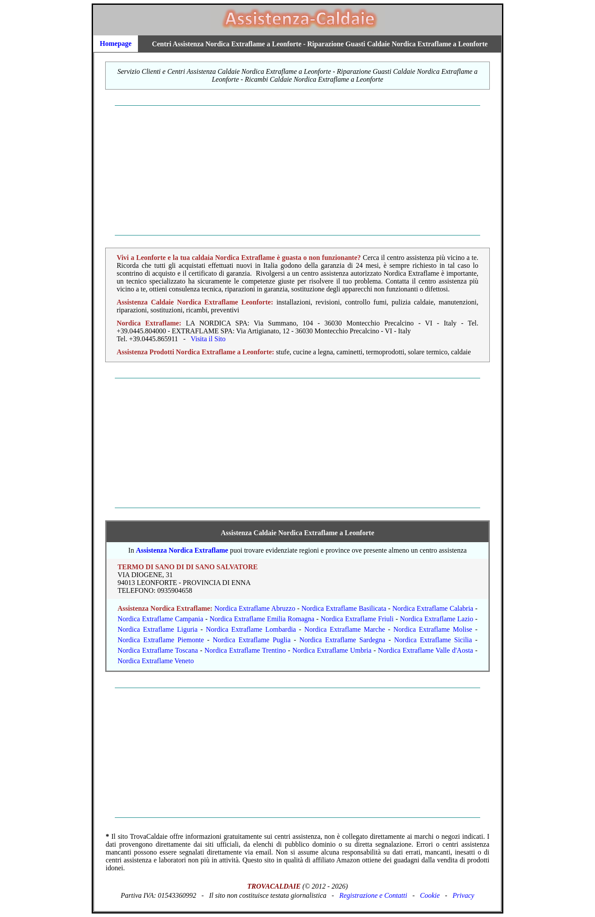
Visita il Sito (208, 339)
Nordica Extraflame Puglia (251, 640)
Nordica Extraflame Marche (344, 629)
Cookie (430, 895)
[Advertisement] (297, 170)
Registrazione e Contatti (373, 895)
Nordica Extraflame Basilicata (343, 608)
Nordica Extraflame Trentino (244, 650)
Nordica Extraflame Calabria (432, 608)
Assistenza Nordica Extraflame (182, 550)
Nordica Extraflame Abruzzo (254, 608)
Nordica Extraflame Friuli (356, 619)
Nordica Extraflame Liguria (157, 629)
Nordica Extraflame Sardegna (342, 640)
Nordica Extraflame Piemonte (160, 640)
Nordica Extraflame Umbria (331, 650)
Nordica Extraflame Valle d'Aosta (425, 650)
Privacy (464, 895)
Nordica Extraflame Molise (432, 629)
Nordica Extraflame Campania (160, 619)
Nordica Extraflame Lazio (436, 619)
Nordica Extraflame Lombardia (251, 629)
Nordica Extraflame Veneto (155, 660)
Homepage (116, 43)
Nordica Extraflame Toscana (157, 650)
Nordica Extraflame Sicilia (433, 640)
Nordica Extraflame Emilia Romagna (262, 619)
